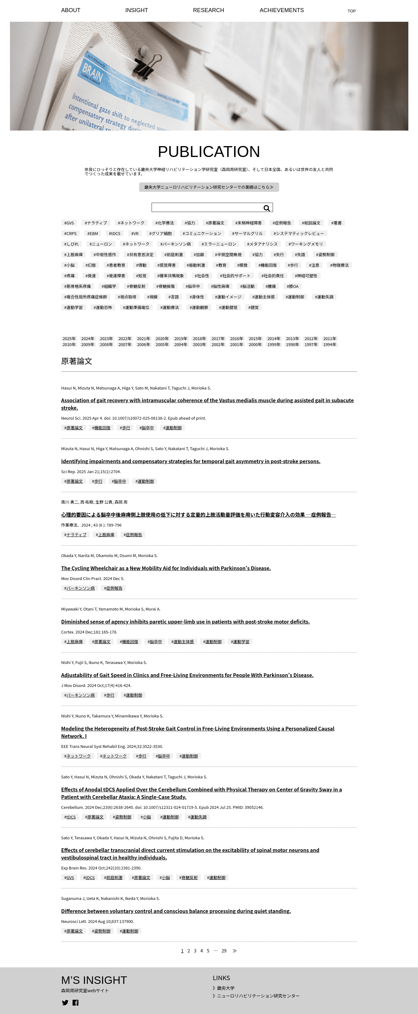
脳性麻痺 (221, 286)
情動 (142, 265)
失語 (301, 254)
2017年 (218, 338)
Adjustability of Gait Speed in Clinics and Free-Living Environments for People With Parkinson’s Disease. (187, 675)
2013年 (292, 338)
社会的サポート (236, 276)
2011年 (329, 338)
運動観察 (200, 307)
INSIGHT (136, 10)
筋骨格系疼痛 (79, 286)
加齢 (200, 254)
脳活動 (248, 286)
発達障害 (117, 276)
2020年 (162, 338)
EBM (94, 233)
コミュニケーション (203, 233)
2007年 (125, 344)
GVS (70, 223)
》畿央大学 (223, 988)
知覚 (142, 276)
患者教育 (117, 265)
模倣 (243, 265)
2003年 (199, 344)
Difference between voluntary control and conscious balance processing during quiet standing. (176, 911)
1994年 (329, 344)
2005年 (162, 344)
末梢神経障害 (249, 223)
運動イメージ (229, 297)
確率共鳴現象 (172, 276)
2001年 (236, 344)
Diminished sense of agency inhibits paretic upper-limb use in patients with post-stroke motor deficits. (185, 621)
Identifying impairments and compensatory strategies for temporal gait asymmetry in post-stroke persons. (191, 461)
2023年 (106, 338)
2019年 (180, 338)
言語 (175, 297)
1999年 (273, 344)
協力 (191, 223)
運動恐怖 (104, 307)
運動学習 (75, 307)
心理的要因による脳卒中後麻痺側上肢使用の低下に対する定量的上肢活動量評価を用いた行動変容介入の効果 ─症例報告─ (198, 514)
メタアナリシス (264, 244)
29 (224, 950)
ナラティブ (97, 223)
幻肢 (92, 265)
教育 (222, 265)
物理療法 (340, 265)
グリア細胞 (162, 233)
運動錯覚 (229, 307)
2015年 (255, 338)
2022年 (125, 338)
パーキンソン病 (176, 244)
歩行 (294, 265)
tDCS (115, 233)
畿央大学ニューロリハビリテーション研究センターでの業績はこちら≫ (209, 187)
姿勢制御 (326, 254)
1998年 (292, 344)
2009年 (87, 344)
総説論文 (312, 223)
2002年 (218, 344)
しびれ (73, 244)
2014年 (273, 338)
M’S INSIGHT (94, 980)
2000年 (255, 344)
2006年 (143, 344)
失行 (280, 254)
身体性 (198, 297)
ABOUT (71, 10)
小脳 (71, 265)
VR (136, 233)
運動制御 (296, 297)
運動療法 (170, 307)
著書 (338, 223)
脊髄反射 (137, 286)
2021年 (143, 338)
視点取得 (128, 297)
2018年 (199, 338)
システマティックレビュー (300, 233)
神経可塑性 (307, 276)
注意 (315, 265)
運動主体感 (265, 297)
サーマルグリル (248, 233)
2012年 (311, 338)
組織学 (110, 286)
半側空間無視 (229, 254)
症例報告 (283, 223)
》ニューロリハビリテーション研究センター (256, 996)
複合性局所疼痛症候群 (87, 297)
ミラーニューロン (220, 244)
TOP (352, 11)
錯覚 (255, 307)
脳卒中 (194, 286)
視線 (153, 297)
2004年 (180, 344)
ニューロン (102, 244)
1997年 (311, 344)
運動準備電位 (137, 307)
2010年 (69, 344)
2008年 (106, 344)
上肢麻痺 (75, 254)
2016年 (236, 338)
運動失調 (325, 297)
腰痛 (272, 286)
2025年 (69, 338)
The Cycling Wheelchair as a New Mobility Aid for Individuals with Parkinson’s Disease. (166, 568)
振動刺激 (197, 265)
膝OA (293, 286)
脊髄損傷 (166, 286)
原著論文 (216, 223)
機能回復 (269, 265)
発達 (92, 276)
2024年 (87, 338)
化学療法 (165, 223)
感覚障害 (168, 265)
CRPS (72, 233)
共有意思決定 (141, 254)
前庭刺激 (175, 254)
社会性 (203, 276)
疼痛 (71, 276)
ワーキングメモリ (307, 244)
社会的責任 (274, 276)
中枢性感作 (106, 254)
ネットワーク (132, 223)
